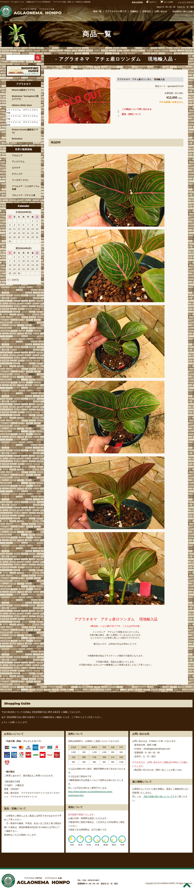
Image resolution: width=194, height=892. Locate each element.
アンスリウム (18, 161)
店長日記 (146, 11)
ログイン (153, 2)
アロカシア (17, 155)
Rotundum (17, 138)
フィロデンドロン (20, 180)
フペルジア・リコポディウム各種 (25, 187)
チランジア (17, 174)
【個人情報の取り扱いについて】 (159, 796)
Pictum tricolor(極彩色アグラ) (25, 131)
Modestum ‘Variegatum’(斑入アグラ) (25, 97)
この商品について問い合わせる (134, 110)
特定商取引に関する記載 (182, 11)
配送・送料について (129, 115)
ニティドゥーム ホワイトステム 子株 (23, 117)
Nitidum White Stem (22, 105)
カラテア (16, 168)
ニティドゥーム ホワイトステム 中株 (23, 111)
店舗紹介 (134, 11)
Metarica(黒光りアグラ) (23, 90)
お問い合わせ (160, 11)
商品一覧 (97, 11)
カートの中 (168, 2)
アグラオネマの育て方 (115, 11)
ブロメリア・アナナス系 (23, 195)
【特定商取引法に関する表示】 (46, 712)
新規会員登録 (137, 2)
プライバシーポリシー (183, 15)
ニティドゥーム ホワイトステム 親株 (23, 123)
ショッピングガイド (186, 2)
